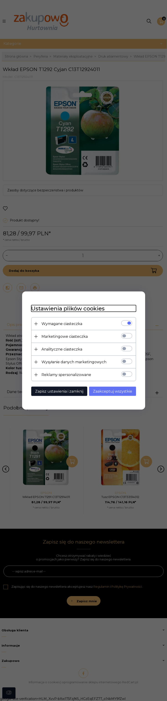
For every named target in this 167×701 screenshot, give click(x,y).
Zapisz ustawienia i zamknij (59, 391)
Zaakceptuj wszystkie (112, 391)
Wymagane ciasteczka (61, 324)
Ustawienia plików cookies (68, 308)
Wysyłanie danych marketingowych (73, 362)
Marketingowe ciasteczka (64, 336)
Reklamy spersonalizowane (66, 375)
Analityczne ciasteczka (61, 349)
